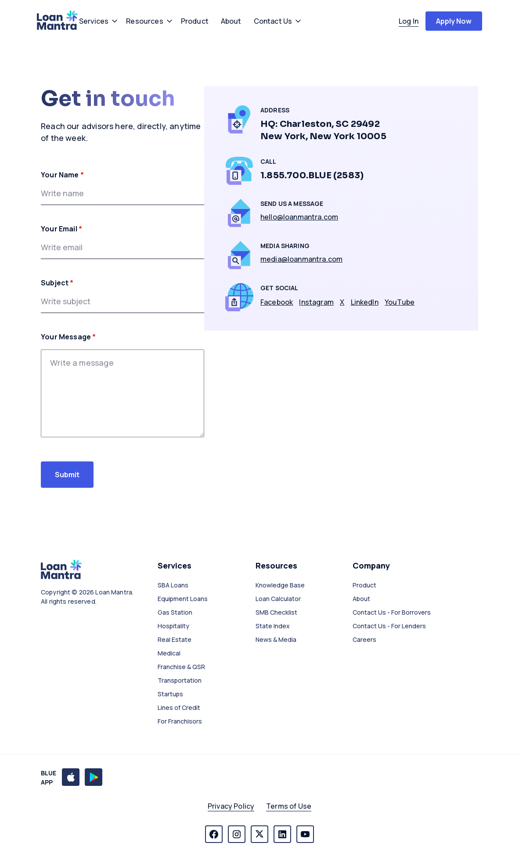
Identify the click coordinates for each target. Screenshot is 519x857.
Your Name (62, 175)
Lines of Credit (179, 707)
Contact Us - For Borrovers (392, 612)
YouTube (399, 302)
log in (408, 21)
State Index (273, 626)
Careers (364, 639)
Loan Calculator (278, 598)
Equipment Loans (183, 598)
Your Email (61, 229)
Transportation (180, 680)
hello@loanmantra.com (299, 217)
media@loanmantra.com (301, 259)
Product (364, 585)
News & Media (276, 639)
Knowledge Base (280, 585)
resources (144, 21)
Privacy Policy (231, 806)
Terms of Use (288, 806)
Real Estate (174, 639)
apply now (454, 21)
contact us (273, 21)
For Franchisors (180, 721)
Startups (170, 694)
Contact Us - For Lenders (389, 626)
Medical (169, 653)
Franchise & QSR (181, 667)
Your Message (68, 337)
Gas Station (175, 612)
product (195, 21)
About (361, 598)
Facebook (276, 302)
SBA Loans (173, 585)
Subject (57, 283)
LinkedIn (364, 302)
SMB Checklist (276, 612)
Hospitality (173, 626)
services (93, 21)
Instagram (316, 302)
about (231, 21)
